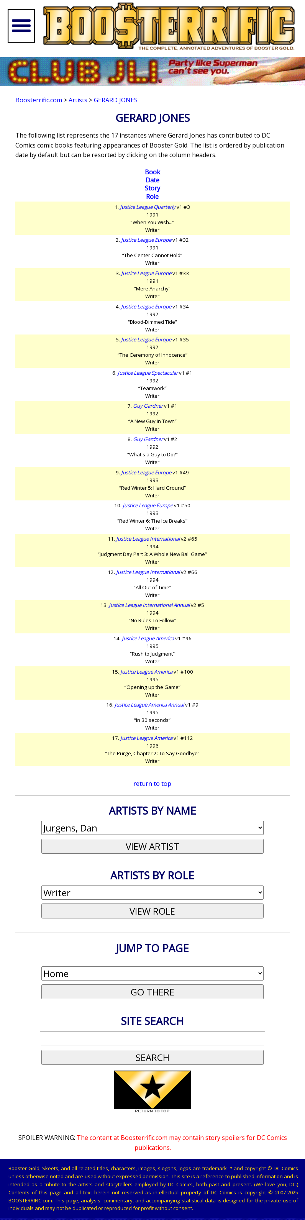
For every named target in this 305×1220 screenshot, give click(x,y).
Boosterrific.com (38, 100)
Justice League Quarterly (147, 206)
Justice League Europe (146, 239)
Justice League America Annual (149, 704)
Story (152, 188)
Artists (78, 100)
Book (152, 172)
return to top (152, 783)
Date (152, 180)
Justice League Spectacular (148, 372)
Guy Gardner (148, 405)
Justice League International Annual (149, 605)
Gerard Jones (116, 100)
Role (152, 196)
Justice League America (148, 638)
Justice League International (148, 538)
